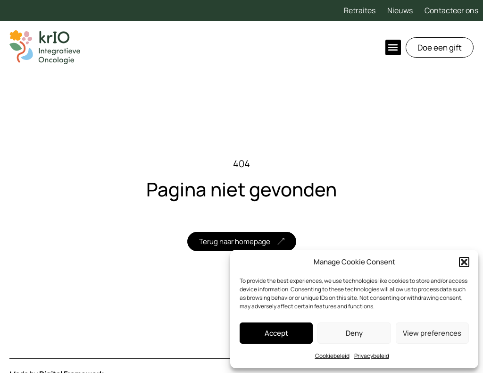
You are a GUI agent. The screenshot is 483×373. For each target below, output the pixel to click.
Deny (354, 333)
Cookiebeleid (332, 356)
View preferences (432, 333)
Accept (276, 333)
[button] (464, 262)
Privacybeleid (371, 356)
